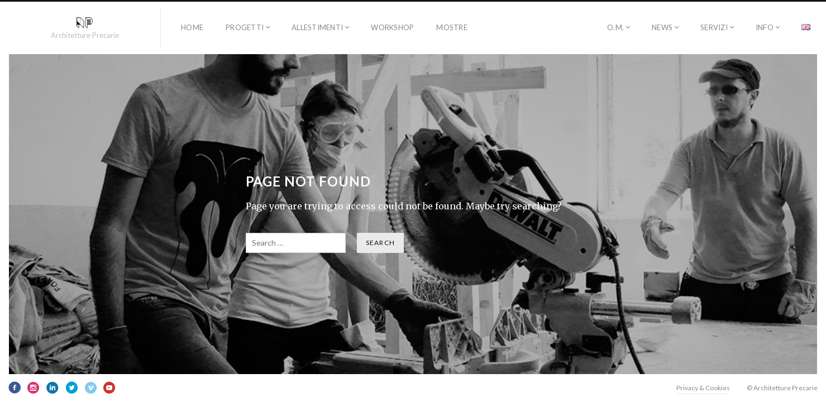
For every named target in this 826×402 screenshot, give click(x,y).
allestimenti (317, 27)
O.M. (615, 27)
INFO (765, 27)
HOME (192, 27)
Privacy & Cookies (703, 388)
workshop (392, 27)
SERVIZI (714, 27)
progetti (245, 27)
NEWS (662, 27)
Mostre (451, 27)
